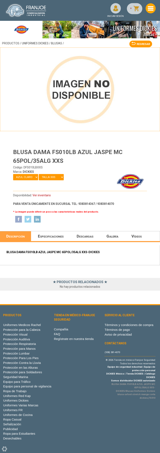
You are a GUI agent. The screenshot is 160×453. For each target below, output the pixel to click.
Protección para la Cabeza (21, 329)
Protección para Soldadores (22, 372)
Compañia (61, 329)
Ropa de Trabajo (14, 391)
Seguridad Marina (15, 377)
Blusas (56, 43)
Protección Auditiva (16, 339)
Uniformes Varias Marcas (20, 405)
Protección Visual (15, 334)
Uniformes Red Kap (17, 396)
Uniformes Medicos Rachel (22, 325)
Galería (112, 236)
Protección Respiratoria (19, 344)
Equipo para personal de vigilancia (27, 386)
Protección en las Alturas (20, 367)
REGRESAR (140, 44)
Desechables (12, 438)
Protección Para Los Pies (21, 358)
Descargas (85, 236)
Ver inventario (41, 195)
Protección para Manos (19, 348)
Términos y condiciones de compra (129, 325)
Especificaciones (51, 236)
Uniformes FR (12, 410)
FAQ (57, 334)
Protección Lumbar (16, 353)
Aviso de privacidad (118, 334)
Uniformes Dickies (35, 43)
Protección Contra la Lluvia (22, 363)
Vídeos (136, 236)
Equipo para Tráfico (16, 381)
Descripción (15, 236)
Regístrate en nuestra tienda (74, 339)
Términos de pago (117, 329)
